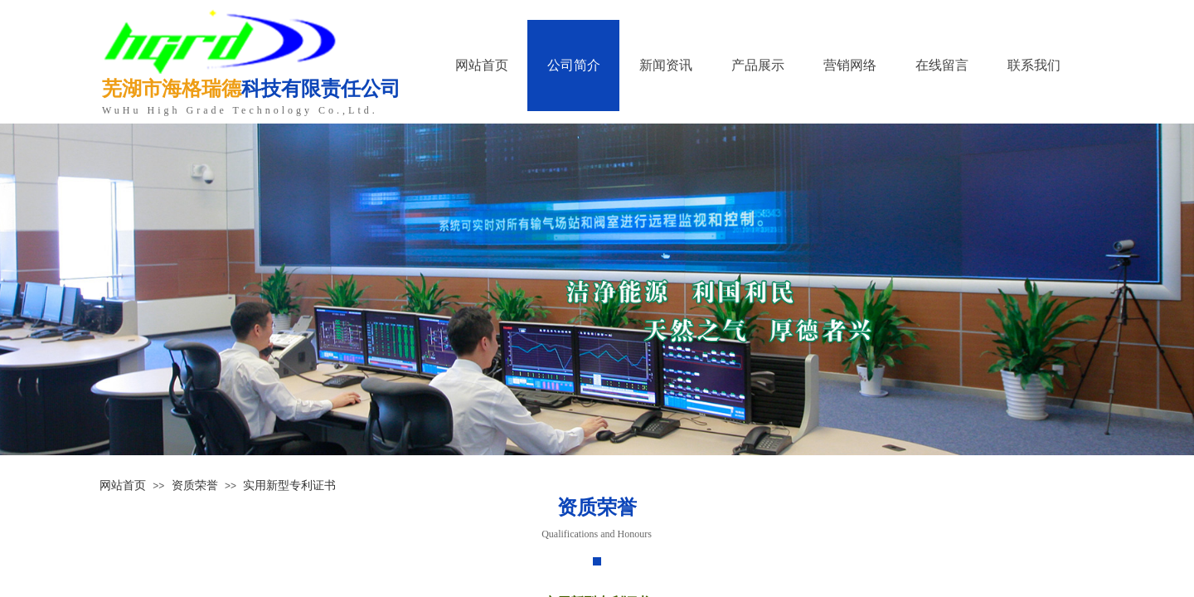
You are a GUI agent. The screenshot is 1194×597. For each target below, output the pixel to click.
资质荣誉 (195, 485)
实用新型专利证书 (289, 485)
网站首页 (123, 485)
